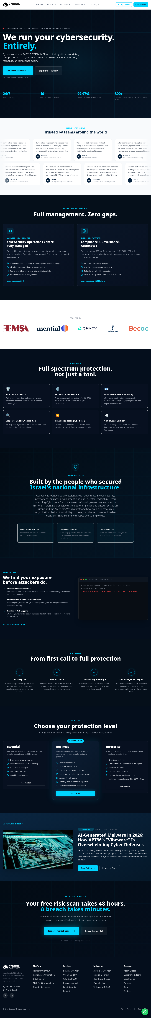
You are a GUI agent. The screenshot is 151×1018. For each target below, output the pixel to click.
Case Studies (129, 979)
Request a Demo (109, 868)
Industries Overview (102, 970)
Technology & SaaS (101, 987)
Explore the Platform (48, 70)
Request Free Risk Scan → (62, 931)
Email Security (69, 987)
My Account (124, 4)
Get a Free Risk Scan (18, 70)
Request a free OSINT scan (15, 624)
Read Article (88, 868)
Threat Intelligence (41, 987)
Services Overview (71, 970)
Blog (126, 987)
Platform (39, 4)
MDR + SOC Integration (43, 983)
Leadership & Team (132, 975)
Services (51, 4)
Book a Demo (140, 4)
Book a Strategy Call (94, 931)
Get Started (26, 783)
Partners (127, 983)
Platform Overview (41, 970)
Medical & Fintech (101, 975)
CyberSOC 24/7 (70, 975)
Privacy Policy (126, 1009)
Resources (80, 4)
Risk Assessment (70, 983)
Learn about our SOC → (16, 284)
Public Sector (99, 983)
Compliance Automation (44, 975)
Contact (127, 991)
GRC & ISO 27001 (71, 979)
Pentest (66, 991)
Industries (65, 4)
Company (95, 4)
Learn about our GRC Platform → (94, 282)
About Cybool (130, 970)
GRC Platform (39, 979)
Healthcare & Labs (101, 979)
